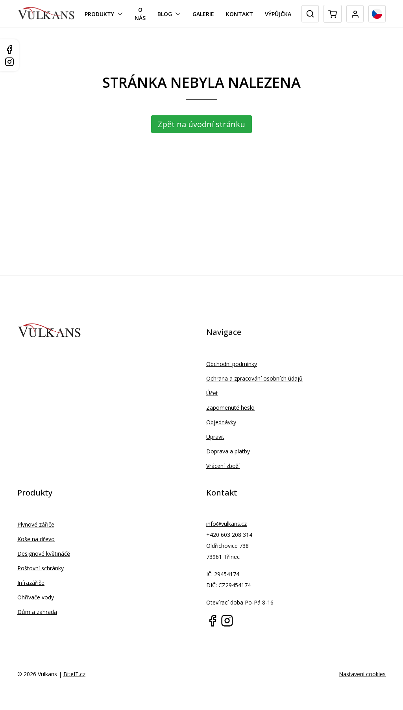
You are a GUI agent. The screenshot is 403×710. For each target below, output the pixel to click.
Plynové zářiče (35, 524)
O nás (140, 14)
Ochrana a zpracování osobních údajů (254, 378)
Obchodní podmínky (231, 364)
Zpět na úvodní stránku (201, 124)
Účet (212, 393)
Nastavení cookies (362, 674)
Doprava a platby (228, 451)
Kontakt (239, 14)
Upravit (215, 436)
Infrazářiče (30, 582)
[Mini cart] (333, 14)
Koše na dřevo (36, 539)
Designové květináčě (43, 553)
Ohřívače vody (35, 597)
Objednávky (221, 422)
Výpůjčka (278, 14)
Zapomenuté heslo (230, 407)
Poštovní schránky (40, 568)
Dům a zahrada (37, 612)
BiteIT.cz (74, 674)
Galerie (203, 14)
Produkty (99, 14)
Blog (164, 14)
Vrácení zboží (223, 466)
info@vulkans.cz (226, 523)
